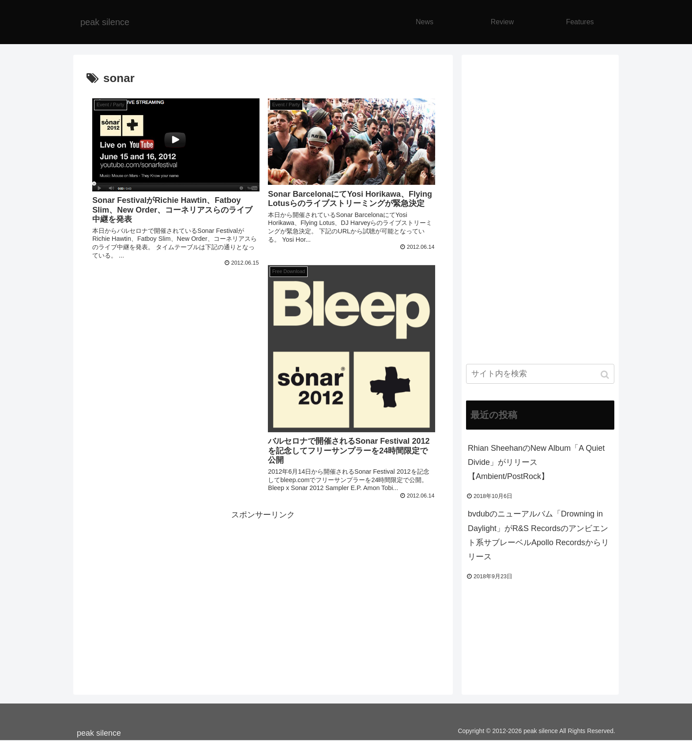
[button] (605, 374)
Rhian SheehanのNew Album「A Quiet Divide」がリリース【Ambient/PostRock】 (536, 462)
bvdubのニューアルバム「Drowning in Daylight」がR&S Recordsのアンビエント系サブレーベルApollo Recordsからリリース (538, 535)
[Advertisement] (263, 583)
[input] (540, 374)
